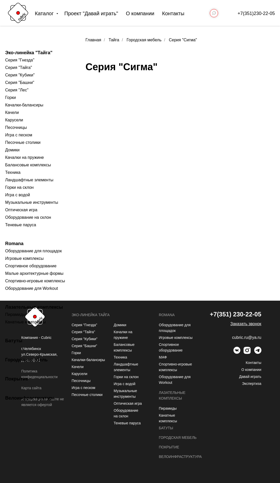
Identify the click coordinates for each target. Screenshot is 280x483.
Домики (12, 150)
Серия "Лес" (16, 90)
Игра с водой (17, 195)
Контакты (173, 13)
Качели (12, 112)
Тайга (114, 40)
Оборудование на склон (28, 217)
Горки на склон (19, 187)
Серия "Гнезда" (19, 60)
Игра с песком (18, 135)
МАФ (163, 357)
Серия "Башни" (19, 82)
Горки (10, 97)
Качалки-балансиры (24, 105)
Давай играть (250, 377)
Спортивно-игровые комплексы (35, 281)
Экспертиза (251, 383)
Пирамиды (15, 314)
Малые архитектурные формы (34, 273)
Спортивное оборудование (31, 266)
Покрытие (16, 378)
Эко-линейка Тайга (91, 315)
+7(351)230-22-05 (256, 13)
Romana (14, 243)
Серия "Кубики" (20, 75)
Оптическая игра (21, 210)
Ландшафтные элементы (29, 180)
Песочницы (16, 127)
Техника (12, 172)
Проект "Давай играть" (91, 13)
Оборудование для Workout (31, 288)
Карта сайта (31, 388)
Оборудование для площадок (33, 251)
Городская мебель (26, 359)
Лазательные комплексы (34, 307)
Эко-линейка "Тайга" (28, 52)
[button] (245, 324)
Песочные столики (23, 142)
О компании (140, 13)
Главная (93, 40)
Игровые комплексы (24, 258)
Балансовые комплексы (28, 165)
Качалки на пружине (24, 157)
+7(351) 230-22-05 (235, 314)
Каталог (45, 13)
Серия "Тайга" (18, 67)
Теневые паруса (20, 225)
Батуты (13, 340)
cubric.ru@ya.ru (246, 337)
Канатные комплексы (25, 322)
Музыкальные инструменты (31, 202)
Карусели (14, 120)
